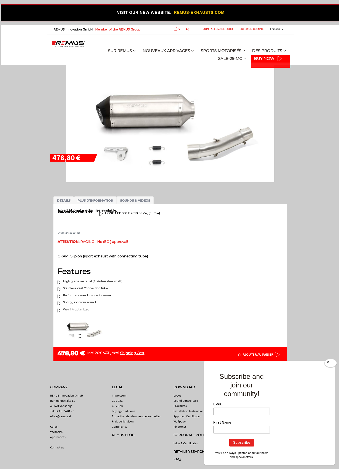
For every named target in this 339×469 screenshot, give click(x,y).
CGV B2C (117, 401)
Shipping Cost (132, 353)
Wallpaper (180, 421)
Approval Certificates (187, 416)
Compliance (119, 427)
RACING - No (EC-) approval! (93, 242)
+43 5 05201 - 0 (64, 411)
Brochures (180, 406)
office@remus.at (60, 416)
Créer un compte (251, 29)
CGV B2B (117, 406)
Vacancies (56, 432)
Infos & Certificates (186, 443)
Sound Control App (186, 401)
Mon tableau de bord (217, 29)
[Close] (330, 364)
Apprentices (58, 437)
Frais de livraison (123, 421)
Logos (177, 395)
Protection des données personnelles (136, 416)
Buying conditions (123, 411)
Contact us (57, 447)
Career (54, 427)
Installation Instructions (189, 411)
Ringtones (180, 427)
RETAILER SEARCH (189, 452)
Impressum (119, 395)
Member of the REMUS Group (117, 29)
